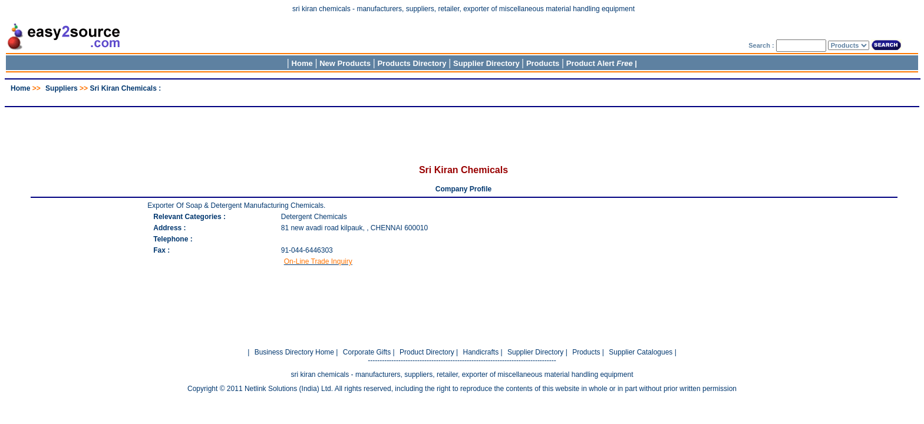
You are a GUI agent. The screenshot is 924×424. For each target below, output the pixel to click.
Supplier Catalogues (640, 352)
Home (302, 63)
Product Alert (599, 63)
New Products (345, 63)
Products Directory (411, 63)
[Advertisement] (462, 96)
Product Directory (427, 352)
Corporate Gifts (367, 352)
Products (542, 63)
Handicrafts (481, 352)
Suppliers (61, 88)
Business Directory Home (294, 352)
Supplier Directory (487, 63)
